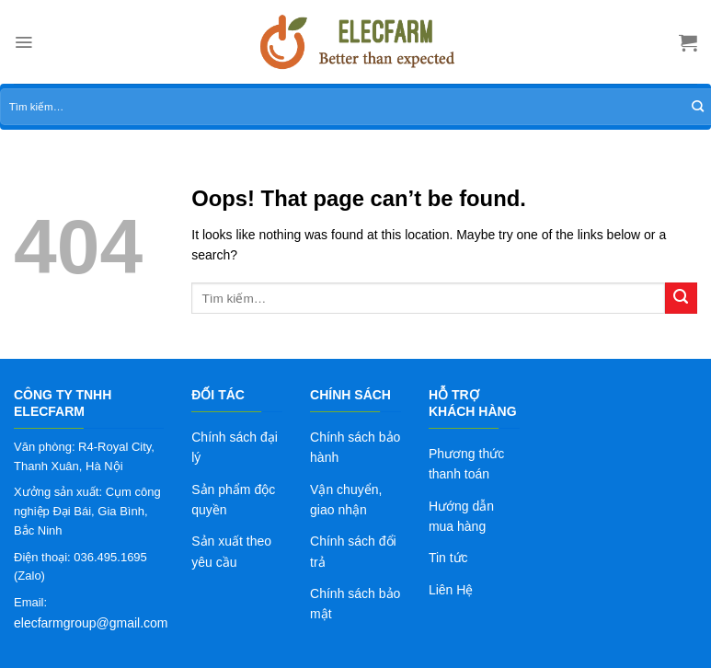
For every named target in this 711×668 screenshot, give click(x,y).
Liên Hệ (451, 589)
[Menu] (23, 42)
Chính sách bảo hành (355, 447)
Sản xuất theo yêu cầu (231, 551)
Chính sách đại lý (234, 447)
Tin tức (448, 557)
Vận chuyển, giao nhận (346, 499)
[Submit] (681, 298)
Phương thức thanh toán (466, 463)
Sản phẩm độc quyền (233, 499)
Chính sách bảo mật (355, 603)
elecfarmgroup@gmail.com (91, 623)
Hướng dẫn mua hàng (461, 516)
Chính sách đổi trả (353, 551)
